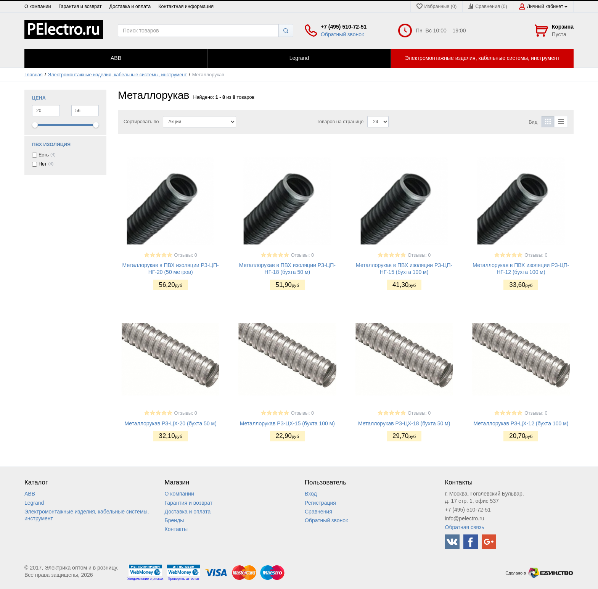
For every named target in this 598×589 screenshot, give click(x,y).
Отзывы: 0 (185, 255)
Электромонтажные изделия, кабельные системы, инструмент (117, 74)
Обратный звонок (342, 34)
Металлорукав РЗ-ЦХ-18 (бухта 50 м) (404, 423)
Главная (33, 74)
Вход (311, 494)
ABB (29, 494)
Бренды (174, 520)
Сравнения (318, 512)
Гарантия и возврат (79, 6)
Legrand (34, 503)
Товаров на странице (340, 121)
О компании (37, 6)
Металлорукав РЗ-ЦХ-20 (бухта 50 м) (170, 423)
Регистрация (320, 503)
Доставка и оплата (130, 6)
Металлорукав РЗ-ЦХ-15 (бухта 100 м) (287, 423)
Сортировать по (141, 121)
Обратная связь (464, 527)
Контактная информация (186, 6)
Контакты (176, 529)
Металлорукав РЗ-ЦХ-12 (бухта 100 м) (520, 423)
